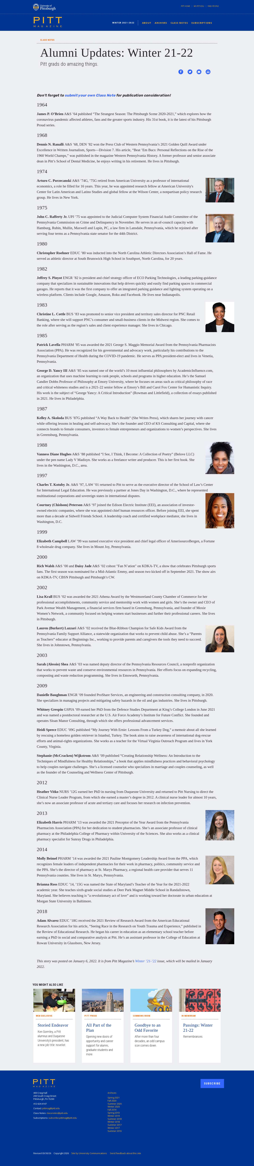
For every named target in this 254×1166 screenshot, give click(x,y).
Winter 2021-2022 (123, 22)
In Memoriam (188, 1016)
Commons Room (141, 1016)
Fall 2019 (112, 1109)
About (147, 22)
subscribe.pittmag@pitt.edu (63, 1117)
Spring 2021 (114, 1097)
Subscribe (212, 1083)
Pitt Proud (90, 1016)
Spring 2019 (114, 1112)
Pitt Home (185, 6)
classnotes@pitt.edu (57, 1113)
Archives (161, 22)
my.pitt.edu (199, 6)
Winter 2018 (114, 1121)
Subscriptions (201, 22)
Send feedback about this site (125, 1153)
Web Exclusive (44, 1016)
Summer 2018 (115, 1118)
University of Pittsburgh (58, 7)
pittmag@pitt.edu (51, 1108)
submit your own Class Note (90, 95)
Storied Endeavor (53, 1025)
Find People (213, 6)
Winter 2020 (114, 1106)
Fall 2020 (112, 1100)
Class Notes (179, 22)
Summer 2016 (115, 1130)
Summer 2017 (115, 1124)
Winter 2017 (114, 1127)
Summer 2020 (115, 1103)
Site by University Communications (89, 1153)
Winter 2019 (114, 1115)
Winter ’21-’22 (145, 961)
